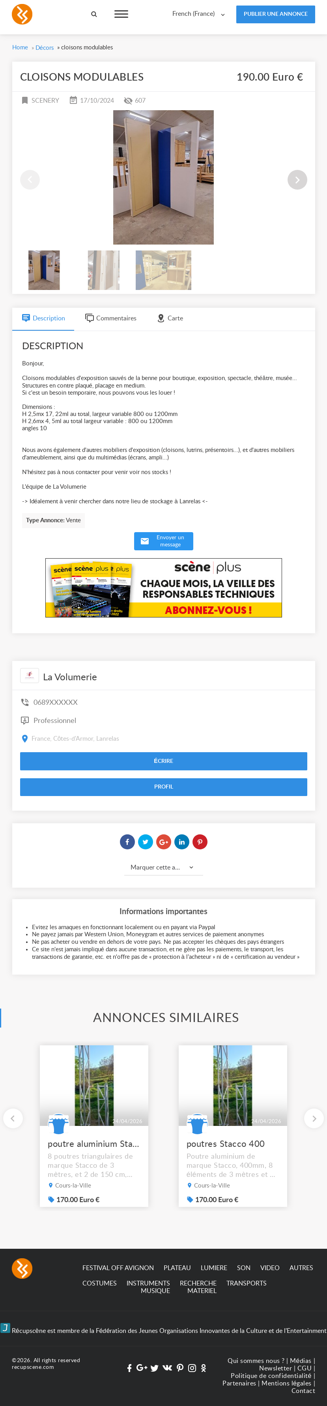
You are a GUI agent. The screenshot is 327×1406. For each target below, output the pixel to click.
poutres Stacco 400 (226, 1144)
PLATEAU (177, 1268)
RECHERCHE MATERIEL (198, 1287)
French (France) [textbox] (193, 14)
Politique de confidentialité (271, 1376)
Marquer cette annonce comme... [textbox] (167, 867)
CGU (304, 1368)
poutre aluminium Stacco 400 (94, 1144)
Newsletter (275, 1368)
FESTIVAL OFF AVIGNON (118, 1268)
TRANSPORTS (246, 1283)
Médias (301, 1361)
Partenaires (239, 1383)
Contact (303, 1391)
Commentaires (110, 318)
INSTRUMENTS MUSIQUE (148, 1287)
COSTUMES (99, 1283)
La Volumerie (70, 677)
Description (43, 318)
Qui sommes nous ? (256, 1361)
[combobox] (200, 14)
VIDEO (270, 1268)
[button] (297, 180)
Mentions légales (287, 1383)
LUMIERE (214, 1268)
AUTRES (301, 1268)
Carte (169, 318)
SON (243, 1268)
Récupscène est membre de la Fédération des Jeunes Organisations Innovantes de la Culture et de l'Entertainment (163, 1328)
